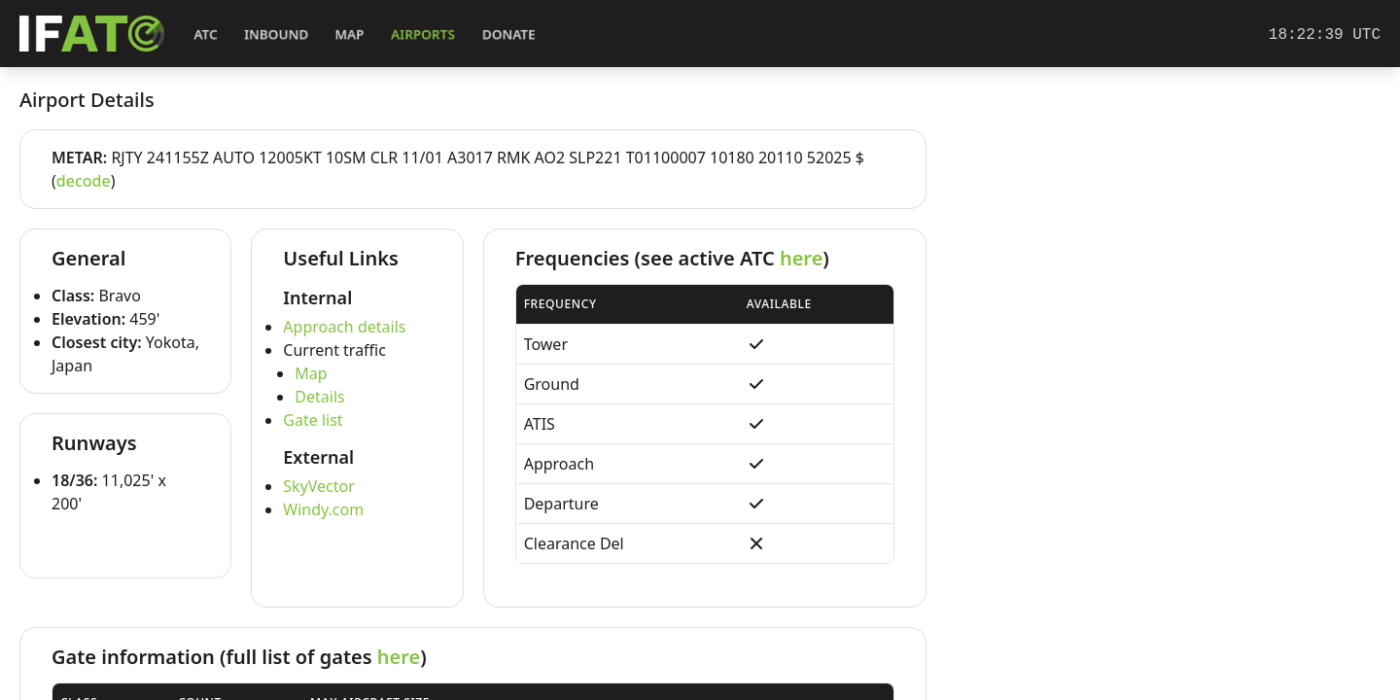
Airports (423, 34)
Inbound (276, 34)
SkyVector (319, 486)
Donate (509, 34)
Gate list (312, 420)
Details (319, 396)
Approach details (344, 326)
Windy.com (323, 509)
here (801, 258)
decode (83, 181)
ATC (205, 34)
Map (349, 34)
